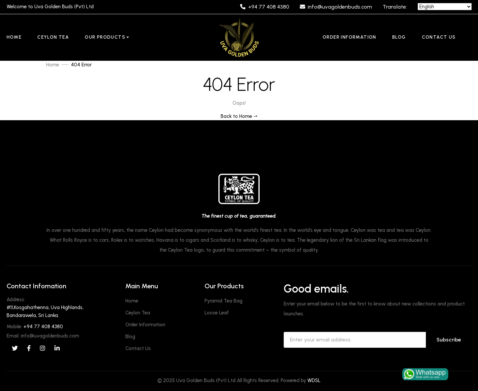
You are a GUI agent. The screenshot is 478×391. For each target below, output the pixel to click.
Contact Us (439, 37)
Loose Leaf (217, 313)
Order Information (349, 37)
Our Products (105, 37)
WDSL (314, 380)
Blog (399, 37)
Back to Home (239, 116)
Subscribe (448, 340)
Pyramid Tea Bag (223, 301)
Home (14, 37)
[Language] (445, 6)
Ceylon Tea (53, 37)
